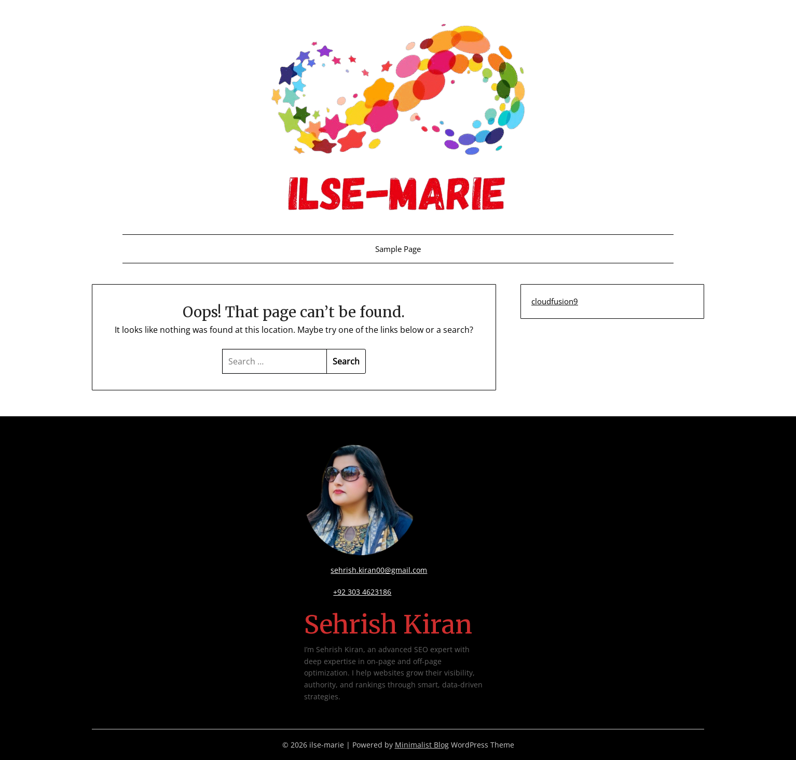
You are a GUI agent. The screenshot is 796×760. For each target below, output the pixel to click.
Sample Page (398, 249)
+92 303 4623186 (362, 592)
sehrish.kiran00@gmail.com (379, 570)
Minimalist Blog (422, 745)
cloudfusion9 (554, 301)
